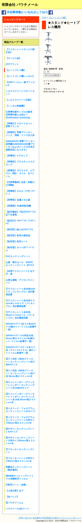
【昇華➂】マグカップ (17, 155)
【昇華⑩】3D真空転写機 (18, 206)
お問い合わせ (25, 518)
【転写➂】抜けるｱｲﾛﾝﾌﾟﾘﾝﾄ (19, 229)
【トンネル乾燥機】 (16, 106)
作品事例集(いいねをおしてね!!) (27, 12)
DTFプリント (12, 64)
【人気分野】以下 (14, 490)
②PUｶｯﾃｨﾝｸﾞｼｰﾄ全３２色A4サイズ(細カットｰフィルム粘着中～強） (21, 327)
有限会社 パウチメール (20, 5)
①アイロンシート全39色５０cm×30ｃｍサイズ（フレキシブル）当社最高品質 (20, 303)
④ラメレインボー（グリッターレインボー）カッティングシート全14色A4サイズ (20, 385)
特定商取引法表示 (50, 518)
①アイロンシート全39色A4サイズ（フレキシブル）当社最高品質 (20, 292)
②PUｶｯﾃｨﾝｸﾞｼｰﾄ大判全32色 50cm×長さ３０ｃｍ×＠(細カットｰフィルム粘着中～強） (20, 338)
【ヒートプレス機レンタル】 (20, 76)
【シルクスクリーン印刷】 (19, 100)
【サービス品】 (13, 58)
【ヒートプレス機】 (16, 70)
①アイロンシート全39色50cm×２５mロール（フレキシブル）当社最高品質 (20, 315)
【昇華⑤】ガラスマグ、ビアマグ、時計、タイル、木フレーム (20, 173)
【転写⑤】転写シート (17, 241)
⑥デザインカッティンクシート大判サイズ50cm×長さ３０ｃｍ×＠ (20, 440)
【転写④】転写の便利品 (18, 235)
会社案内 (37, 518)
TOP (44, 17)
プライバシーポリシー (71, 518)
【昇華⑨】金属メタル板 (18, 200)
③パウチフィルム (14, 502)
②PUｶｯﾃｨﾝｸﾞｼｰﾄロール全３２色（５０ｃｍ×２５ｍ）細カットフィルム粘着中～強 (21, 350)
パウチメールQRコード (17, 508)
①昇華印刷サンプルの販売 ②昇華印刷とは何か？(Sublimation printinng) (20, 115)
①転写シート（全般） (17, 484)
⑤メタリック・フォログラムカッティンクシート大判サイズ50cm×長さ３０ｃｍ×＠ (20, 420)
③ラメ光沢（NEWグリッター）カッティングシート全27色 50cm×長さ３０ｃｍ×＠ (20, 373)
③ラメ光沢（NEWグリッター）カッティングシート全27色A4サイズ (20, 362)
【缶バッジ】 (12, 496)
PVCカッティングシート (18, 256)
